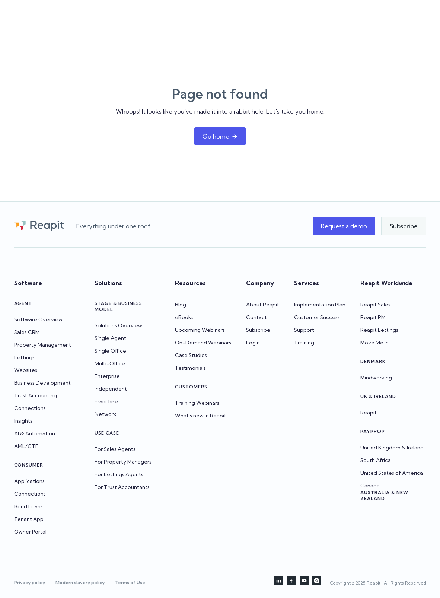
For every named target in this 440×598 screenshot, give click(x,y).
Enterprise (107, 376)
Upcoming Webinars (200, 330)
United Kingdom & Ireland (392, 447)
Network (106, 414)
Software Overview (38, 319)
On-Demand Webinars (203, 342)
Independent (111, 388)
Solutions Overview (118, 325)
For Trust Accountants (122, 487)
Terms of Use (130, 582)
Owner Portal (30, 531)
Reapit (368, 412)
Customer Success (317, 317)
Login (253, 342)
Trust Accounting (35, 395)
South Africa (375, 460)
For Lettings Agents (119, 474)
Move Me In (374, 342)
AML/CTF (26, 446)
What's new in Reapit (200, 415)
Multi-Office (110, 363)
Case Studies (191, 355)
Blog (180, 304)
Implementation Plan (319, 304)
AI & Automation (34, 433)
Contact (256, 317)
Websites (25, 370)
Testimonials (190, 368)
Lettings (24, 357)
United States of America (391, 473)
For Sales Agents (115, 449)
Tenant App (29, 519)
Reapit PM (373, 317)
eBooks (184, 317)
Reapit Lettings (379, 330)
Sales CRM (27, 332)
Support (304, 330)
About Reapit (262, 304)
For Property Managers (123, 461)
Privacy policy (29, 582)
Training (304, 342)
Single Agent (110, 338)
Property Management (42, 344)
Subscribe (258, 330)
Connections (30, 408)
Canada (370, 485)
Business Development (42, 382)
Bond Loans (28, 506)
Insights (23, 420)
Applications (29, 481)
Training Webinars (197, 403)
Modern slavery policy (80, 582)
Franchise (106, 401)
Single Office (110, 350)
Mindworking (376, 377)
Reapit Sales (375, 304)
